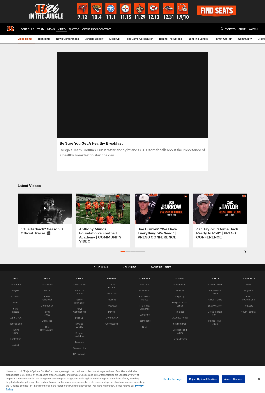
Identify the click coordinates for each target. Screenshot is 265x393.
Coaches (15, 296)
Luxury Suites (215, 305)
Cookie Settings (172, 379)
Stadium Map (179, 323)
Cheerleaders (111, 323)
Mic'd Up (79, 317)
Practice (112, 299)
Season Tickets (214, 284)
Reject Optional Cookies (203, 379)
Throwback (111, 305)
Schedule (144, 284)
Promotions (145, 320)
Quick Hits (47, 320)
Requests (248, 305)
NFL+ (144, 326)
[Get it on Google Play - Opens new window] (144, 345)
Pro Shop (179, 311)
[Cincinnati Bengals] (132, 360)
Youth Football (248, 311)
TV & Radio (144, 290)
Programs (248, 290)
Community (47, 305)
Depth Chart (16, 317)
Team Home (15, 284)
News (248, 284)
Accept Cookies (233, 379)
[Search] (222, 28)
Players (15, 290)
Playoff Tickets (215, 299)
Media (47, 290)
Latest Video (79, 284)
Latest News (47, 284)
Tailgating (180, 296)
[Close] (259, 379)
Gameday (111, 293)
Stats (15, 302)
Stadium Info (179, 284)
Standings (144, 314)
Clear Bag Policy (180, 317)
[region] (132, 379)
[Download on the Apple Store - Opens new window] (119, 344)
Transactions (15, 323)
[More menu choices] (115, 28)
